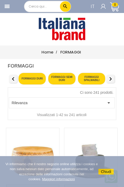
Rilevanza (62, 103)
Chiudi (106, 172)
